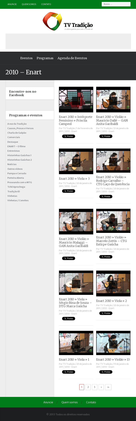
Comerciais (13, 137)
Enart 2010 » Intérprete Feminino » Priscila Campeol (75, 120)
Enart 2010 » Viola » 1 (74, 359)
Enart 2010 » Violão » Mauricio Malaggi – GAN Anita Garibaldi (74, 242)
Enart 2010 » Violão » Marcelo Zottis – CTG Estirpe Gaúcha (111, 240)
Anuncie (12, 4)
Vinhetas (12, 195)
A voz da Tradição (17, 123)
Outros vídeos (15, 168)
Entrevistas (13, 150)
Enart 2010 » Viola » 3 (74, 179)
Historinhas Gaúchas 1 (19, 155)
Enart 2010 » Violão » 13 (113, 359)
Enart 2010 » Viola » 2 (111, 301)
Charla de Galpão (16, 132)
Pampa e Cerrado (16, 173)
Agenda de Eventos (72, 58)
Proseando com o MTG (19, 182)
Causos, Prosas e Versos (20, 128)
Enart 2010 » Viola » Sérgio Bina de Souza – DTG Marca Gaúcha (75, 302)
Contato (46, 4)
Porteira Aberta (15, 177)
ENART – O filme (16, 146)
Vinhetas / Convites (18, 200)
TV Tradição (69, 128)
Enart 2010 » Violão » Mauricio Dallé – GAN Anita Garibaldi (112, 120)
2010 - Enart (71, 131)
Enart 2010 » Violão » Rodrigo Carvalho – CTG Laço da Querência (112, 180)
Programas (45, 58)
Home (12, 58)
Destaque (12, 141)
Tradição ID (13, 191)
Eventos (26, 58)
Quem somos (29, 4)
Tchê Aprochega (16, 186)
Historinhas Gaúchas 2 (19, 159)
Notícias (12, 164)
